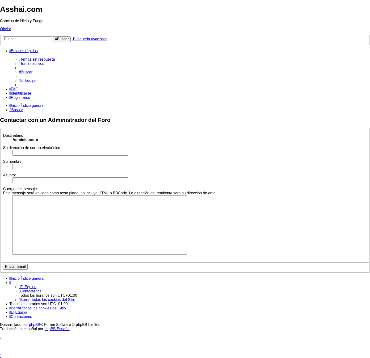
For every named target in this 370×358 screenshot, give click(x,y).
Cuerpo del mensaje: (20, 189)
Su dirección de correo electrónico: (32, 148)
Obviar (5, 29)
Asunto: (9, 175)
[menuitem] (37, 59)
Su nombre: (13, 161)
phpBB (34, 325)
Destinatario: (13, 135)
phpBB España (57, 329)
